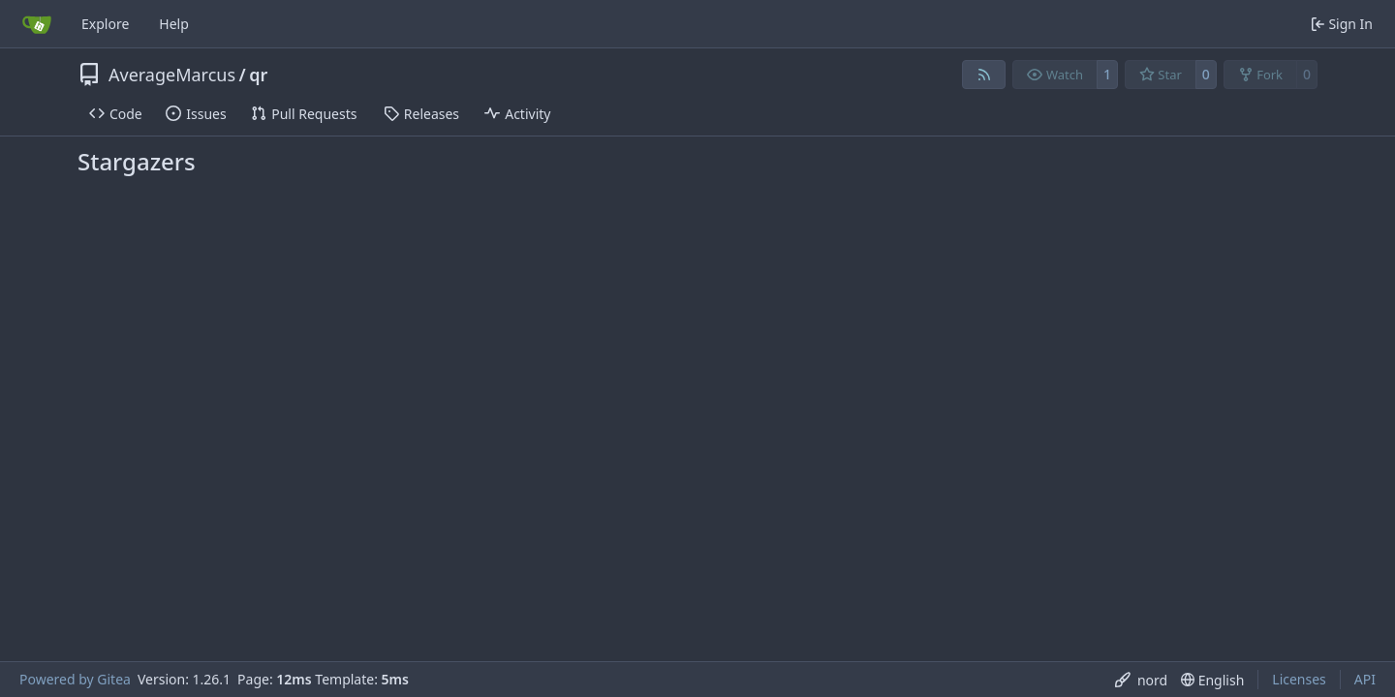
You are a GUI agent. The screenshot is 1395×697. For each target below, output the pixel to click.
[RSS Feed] (984, 74)
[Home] (37, 24)
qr (258, 74)
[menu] (1141, 680)
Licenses (1299, 679)
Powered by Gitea (75, 679)
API (1365, 679)
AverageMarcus (171, 74)
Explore (105, 24)
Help (174, 24)
